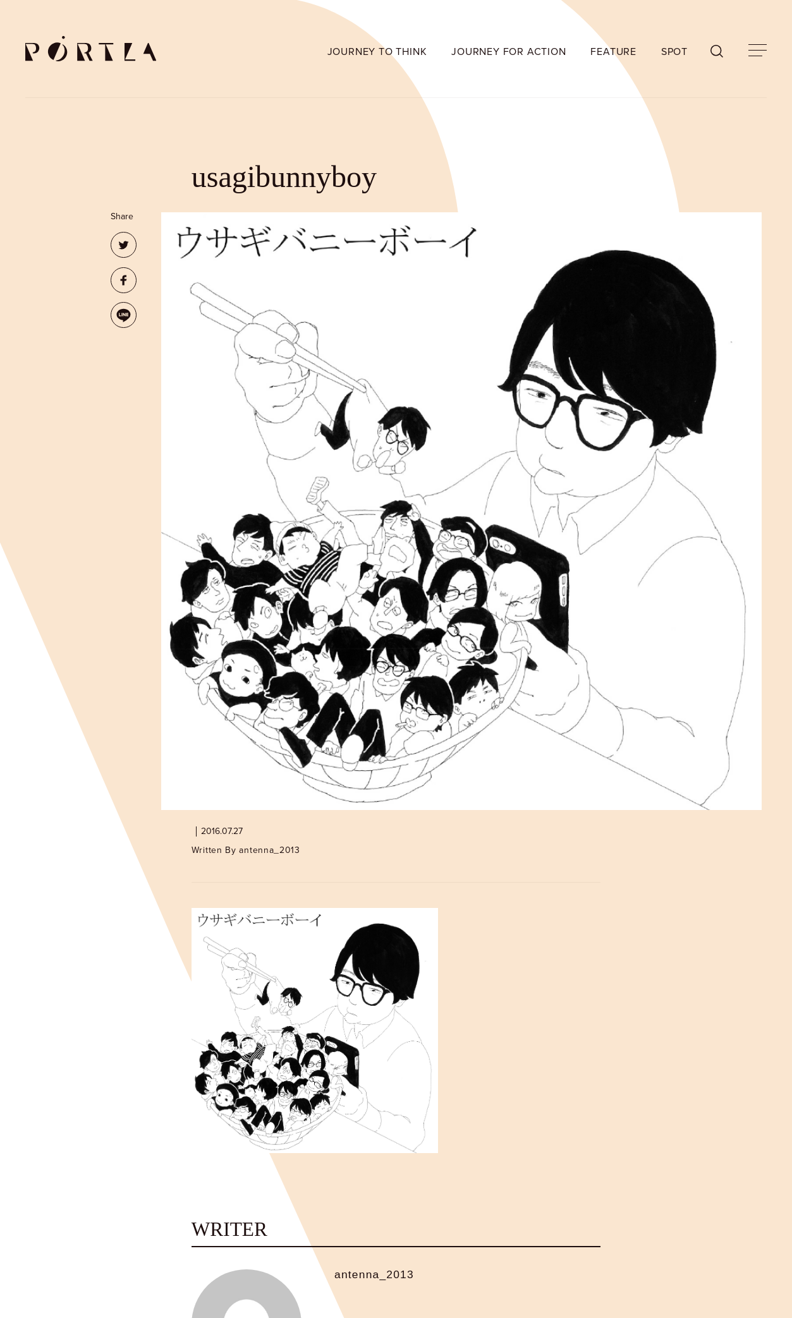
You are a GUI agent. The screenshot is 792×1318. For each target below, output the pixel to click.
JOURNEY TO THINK (377, 51)
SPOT (674, 51)
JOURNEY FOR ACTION (508, 51)
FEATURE (613, 51)
